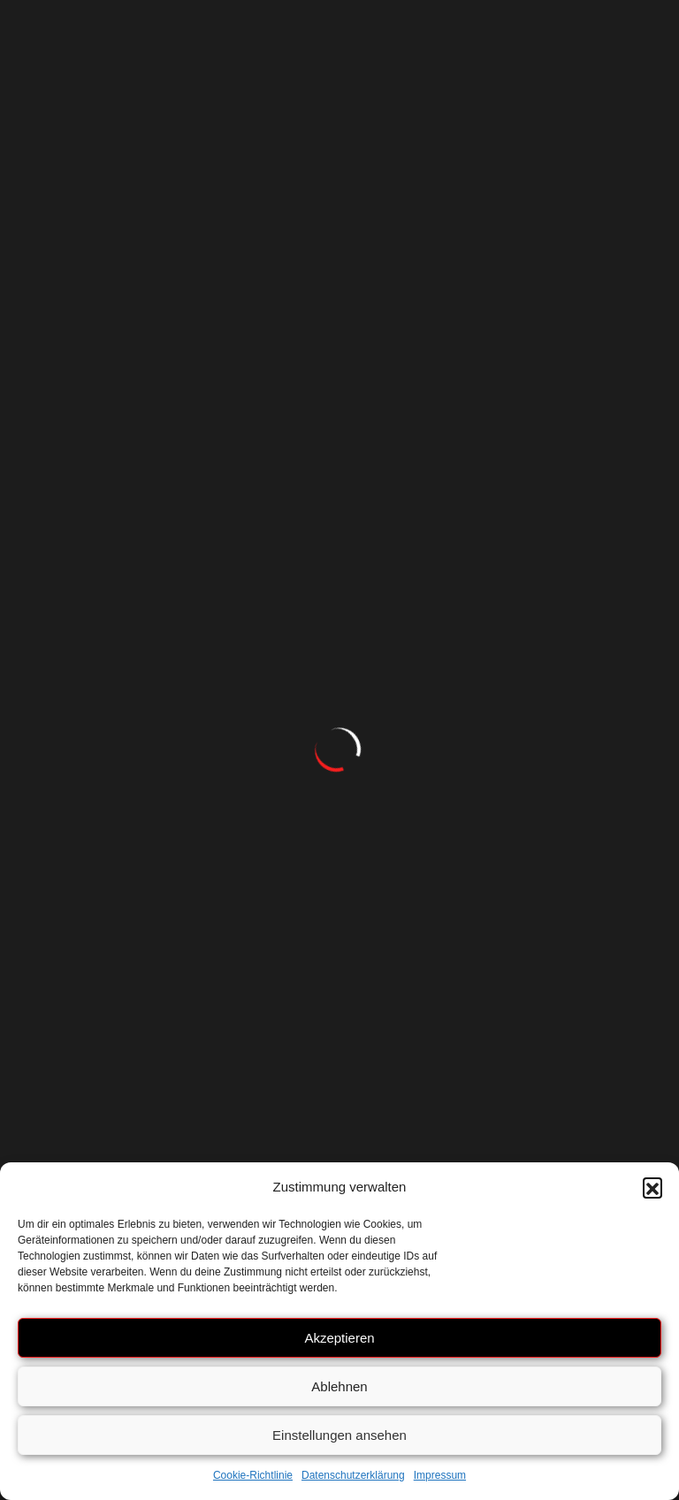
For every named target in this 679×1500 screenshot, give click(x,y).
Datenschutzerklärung (353, 1475)
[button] (652, 1187)
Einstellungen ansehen (339, 1435)
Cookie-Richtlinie (253, 1475)
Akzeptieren (339, 1337)
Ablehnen (339, 1386)
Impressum (440, 1475)
